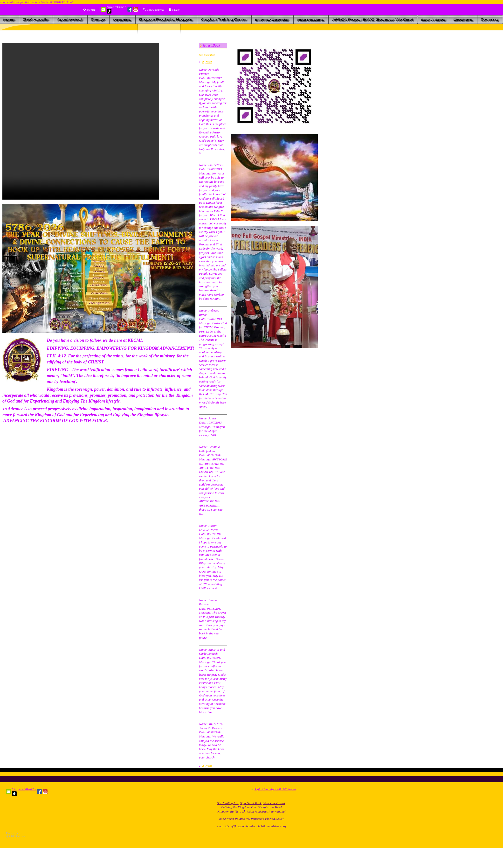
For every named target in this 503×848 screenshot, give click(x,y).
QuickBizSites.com (15, 836)
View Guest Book (274, 803)
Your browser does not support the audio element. (80, 121)
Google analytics (156, 9)
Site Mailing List (228, 803)
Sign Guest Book (207, 55)
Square (175, 9)
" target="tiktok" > (116, 10)
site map (91, 9)
